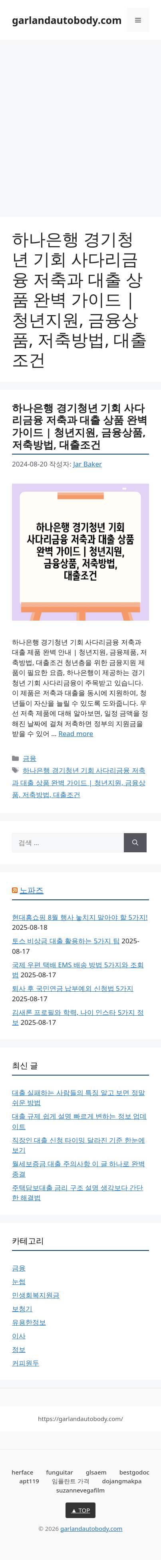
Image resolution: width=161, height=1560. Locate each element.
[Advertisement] (80, 124)
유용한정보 (29, 1322)
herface (22, 1472)
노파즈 (32, 890)
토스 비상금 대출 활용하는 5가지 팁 (66, 940)
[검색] (135, 842)
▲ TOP (80, 1510)
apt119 (29, 1481)
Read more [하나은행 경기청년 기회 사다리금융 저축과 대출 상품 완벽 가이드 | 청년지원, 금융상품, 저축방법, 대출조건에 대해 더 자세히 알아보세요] (75, 733)
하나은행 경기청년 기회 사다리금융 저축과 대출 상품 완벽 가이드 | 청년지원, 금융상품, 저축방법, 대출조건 (79, 426)
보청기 (22, 1308)
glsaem (96, 1472)
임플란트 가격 (70, 1481)
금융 (29, 758)
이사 (19, 1335)
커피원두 (25, 1362)
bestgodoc (134, 1472)
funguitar (59, 1472)
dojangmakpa (122, 1481)
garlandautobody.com (67, 20)
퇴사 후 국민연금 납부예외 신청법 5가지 (72, 988)
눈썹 (19, 1281)
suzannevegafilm (80, 1490)
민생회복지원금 (36, 1295)
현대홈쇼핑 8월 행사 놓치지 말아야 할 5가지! (80, 917)
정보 (19, 1349)
